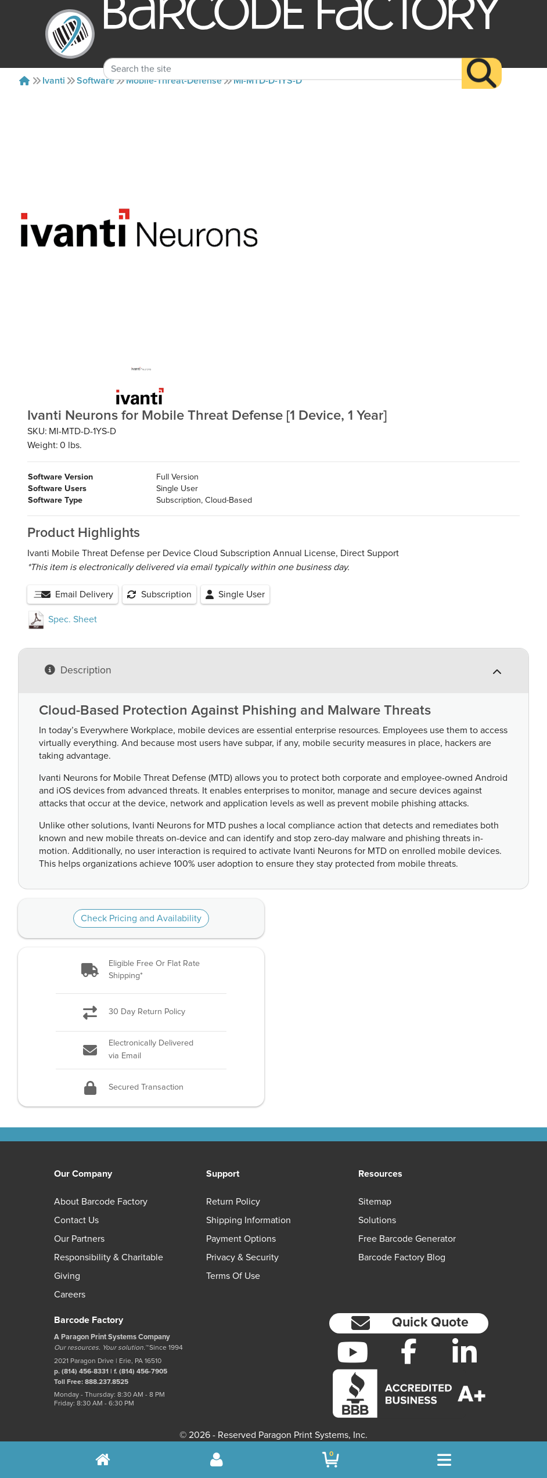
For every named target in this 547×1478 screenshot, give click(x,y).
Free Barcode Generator (407, 1227)
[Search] (482, 58)
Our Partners (79, 1227)
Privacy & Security (242, 1245)
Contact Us (76, 1208)
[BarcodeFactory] (70, 34)
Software (95, 80)
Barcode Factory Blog (401, 1245)
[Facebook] (408, 1339)
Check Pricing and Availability (141, 906)
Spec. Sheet (62, 607)
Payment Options (241, 1227)
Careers (69, 1283)
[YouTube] (353, 1340)
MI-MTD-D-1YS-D (267, 80)
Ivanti (53, 80)
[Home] (24, 80)
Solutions (377, 1208)
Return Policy (233, 1190)
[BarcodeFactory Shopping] (331, 1460)
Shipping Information (248, 1208)
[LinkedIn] (465, 1340)
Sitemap (374, 1190)
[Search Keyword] (282, 54)
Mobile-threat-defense (174, 80)
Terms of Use (233, 1264)
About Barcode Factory (100, 1190)
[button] (141, 958)
